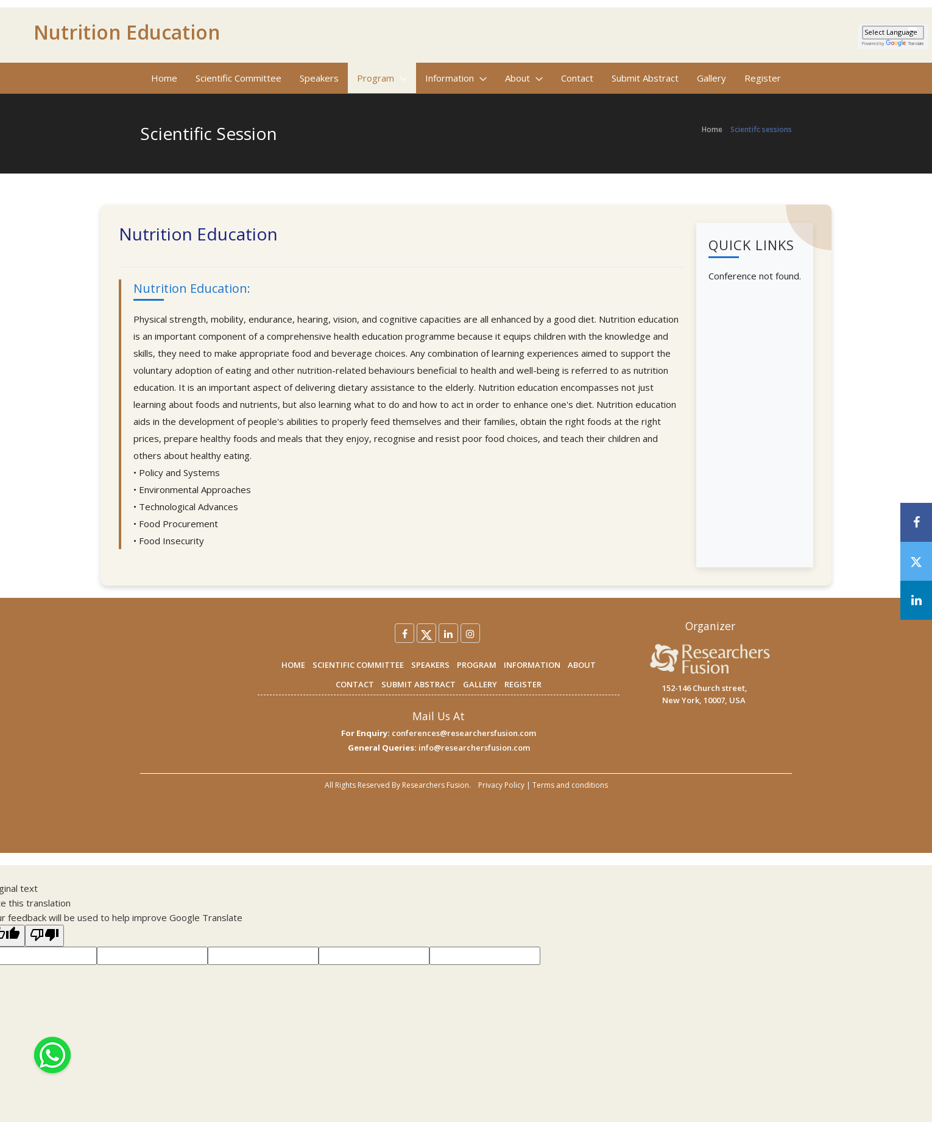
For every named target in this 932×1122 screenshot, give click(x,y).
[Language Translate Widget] (893, 33)
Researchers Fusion (435, 785)
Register (762, 78)
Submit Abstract (645, 78)
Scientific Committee (238, 78)
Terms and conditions (570, 785)
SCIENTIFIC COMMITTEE (358, 664)
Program (382, 78)
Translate (905, 43)
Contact (577, 78)
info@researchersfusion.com (474, 747)
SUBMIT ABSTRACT (418, 684)
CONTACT (355, 684)
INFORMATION (532, 664)
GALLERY (480, 684)
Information (456, 78)
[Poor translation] (44, 936)
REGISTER (523, 684)
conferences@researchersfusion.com (464, 733)
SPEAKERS (430, 664)
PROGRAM (476, 664)
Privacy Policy (501, 785)
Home (164, 78)
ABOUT (582, 664)
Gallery (711, 78)
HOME (293, 664)
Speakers (319, 78)
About (524, 78)
